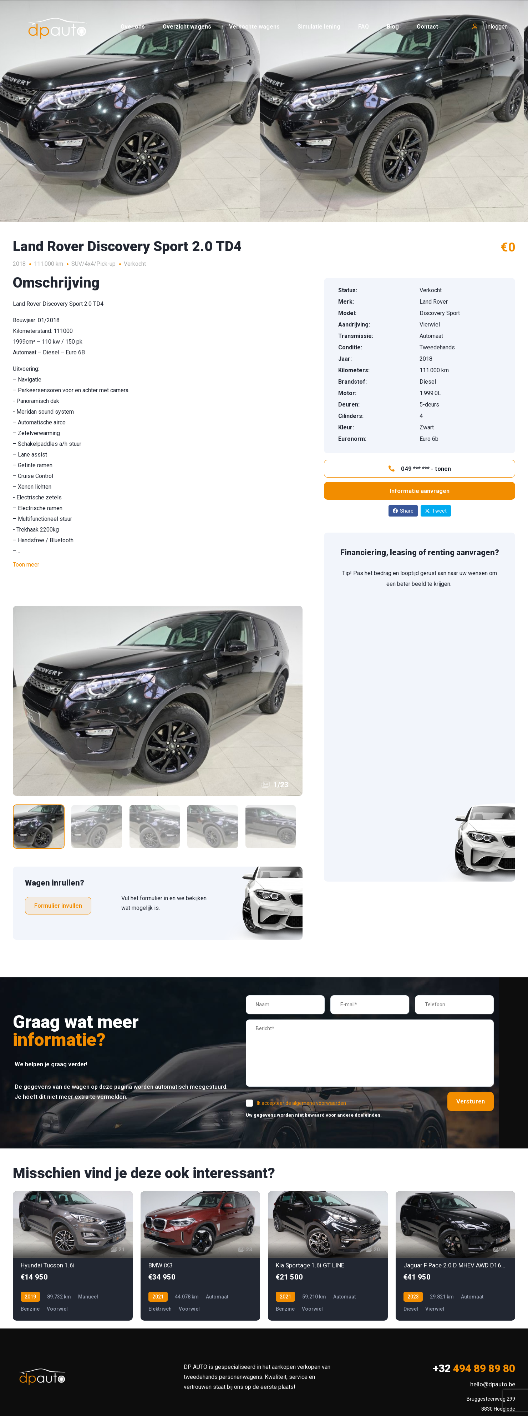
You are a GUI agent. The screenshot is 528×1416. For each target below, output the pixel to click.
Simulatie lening (319, 26)
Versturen (465, 1102)
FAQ (363, 26)
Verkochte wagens (254, 26)
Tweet (436, 511)
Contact (427, 26)
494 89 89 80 (474, 1369)
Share (403, 511)
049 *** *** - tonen (420, 468)
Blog (393, 26)
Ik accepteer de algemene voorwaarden (301, 1104)
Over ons (133, 26)
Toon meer (26, 564)
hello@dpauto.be (492, 1385)
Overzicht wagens (187, 26)
